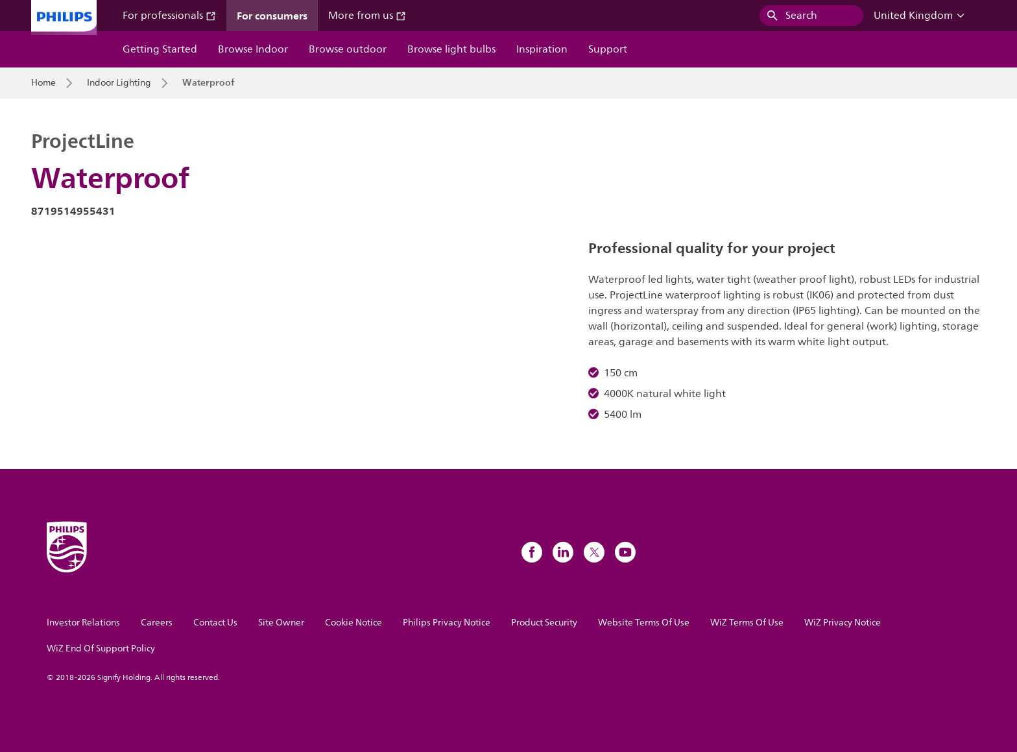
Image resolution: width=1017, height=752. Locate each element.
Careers (157, 622)
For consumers (272, 15)
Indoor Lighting (119, 83)
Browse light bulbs (451, 49)
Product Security (544, 622)
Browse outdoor (348, 49)
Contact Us (215, 622)
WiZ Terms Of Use (747, 622)
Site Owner (281, 622)
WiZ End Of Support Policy (101, 648)
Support (607, 49)
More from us (367, 15)
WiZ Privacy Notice (842, 622)
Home (43, 83)
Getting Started (160, 49)
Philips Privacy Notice (446, 622)
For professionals (169, 15)
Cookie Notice (353, 622)
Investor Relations (83, 622)
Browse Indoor (253, 49)
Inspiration (542, 49)
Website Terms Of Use (643, 622)
